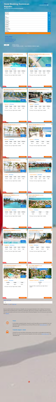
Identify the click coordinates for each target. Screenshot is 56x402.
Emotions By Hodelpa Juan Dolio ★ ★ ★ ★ (39, 89)
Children (6, 30)
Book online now (43, 324)
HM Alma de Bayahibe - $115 (9, 41)
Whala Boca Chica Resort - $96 (10, 40)
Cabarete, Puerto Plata (33, 267)
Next (13, 304)
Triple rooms (7, 25)
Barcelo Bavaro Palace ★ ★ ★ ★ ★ (12, 124)
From (6, 16)
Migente (7, 313)
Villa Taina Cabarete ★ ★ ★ (35, 265)
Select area (7, 12)
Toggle (2, 2)
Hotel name (7, 14)
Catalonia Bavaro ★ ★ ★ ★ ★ (36, 230)
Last (15, 304)
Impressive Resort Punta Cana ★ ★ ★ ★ (13, 54)
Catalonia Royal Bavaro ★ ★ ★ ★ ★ (12, 265)
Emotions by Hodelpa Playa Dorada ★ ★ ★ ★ (15, 89)
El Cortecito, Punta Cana (8, 55)
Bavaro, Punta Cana (7, 126)
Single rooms (7, 23)
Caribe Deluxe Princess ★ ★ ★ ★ (11, 195)
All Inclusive (14, 69)
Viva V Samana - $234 (8, 37)
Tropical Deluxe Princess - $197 (10, 39)
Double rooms (7, 21)
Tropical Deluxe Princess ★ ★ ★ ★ (37, 160)
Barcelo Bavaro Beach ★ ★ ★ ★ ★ (37, 124)
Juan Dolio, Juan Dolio (33, 90)
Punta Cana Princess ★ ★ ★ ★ (36, 195)
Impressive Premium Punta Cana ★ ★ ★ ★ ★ (39, 54)
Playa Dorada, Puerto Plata (9, 90)
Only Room (42, 280)
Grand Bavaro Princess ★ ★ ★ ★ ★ (12, 230)
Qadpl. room (7, 28)
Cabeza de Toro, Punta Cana (34, 231)
